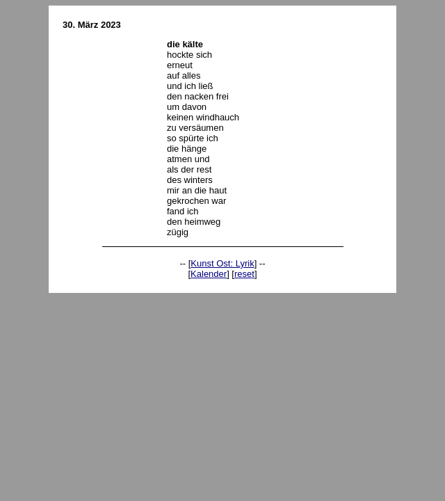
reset (244, 274)
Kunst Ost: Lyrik (222, 263)
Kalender (209, 274)
